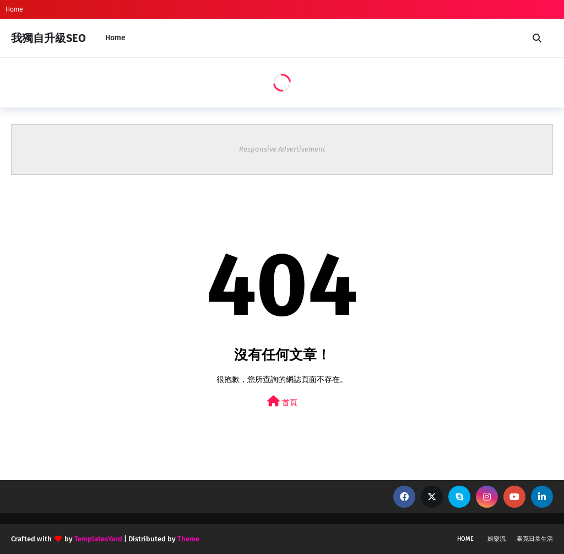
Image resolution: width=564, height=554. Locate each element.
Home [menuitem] (115, 37)
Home (14, 9)
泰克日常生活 (535, 538)
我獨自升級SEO (48, 38)
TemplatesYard (98, 539)
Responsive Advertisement (282, 149)
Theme (188, 539)
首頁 (282, 401)
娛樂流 (496, 538)
